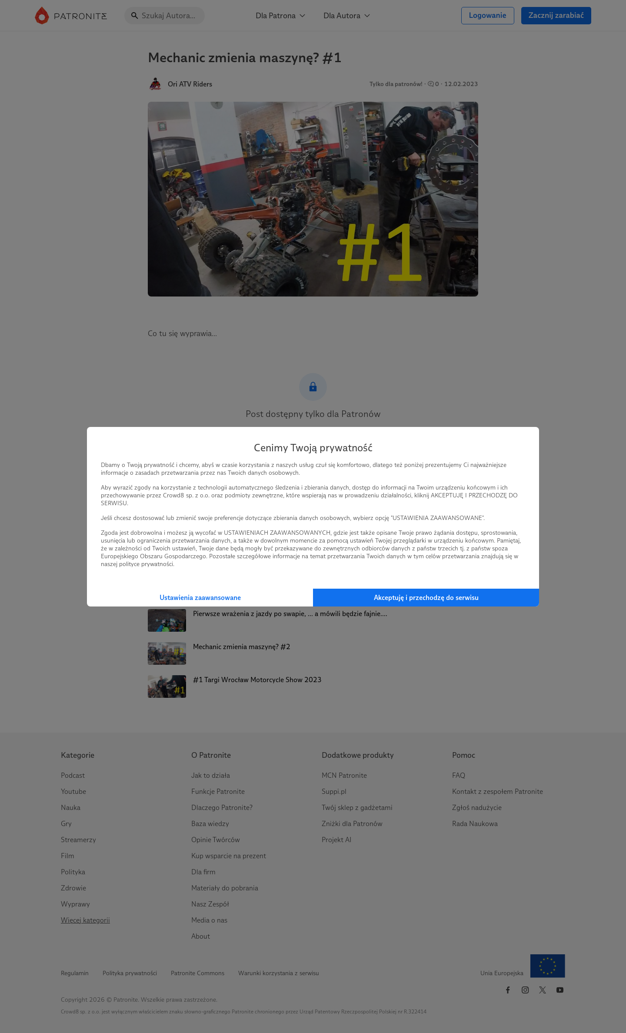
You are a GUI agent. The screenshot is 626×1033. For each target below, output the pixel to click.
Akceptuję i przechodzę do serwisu (426, 597)
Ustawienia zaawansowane (200, 597)
